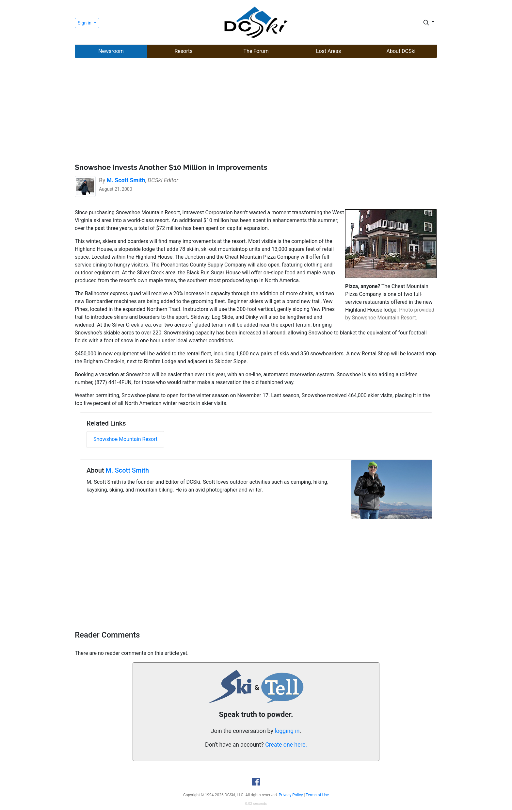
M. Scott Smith (127, 470)
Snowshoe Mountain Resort (125, 439)
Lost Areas (328, 51)
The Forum (256, 51)
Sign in (85, 22)
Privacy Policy (291, 795)
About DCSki (401, 51)
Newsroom (111, 51)
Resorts (183, 51)
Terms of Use (317, 795)
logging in (287, 731)
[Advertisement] (256, 111)
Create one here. (286, 744)
